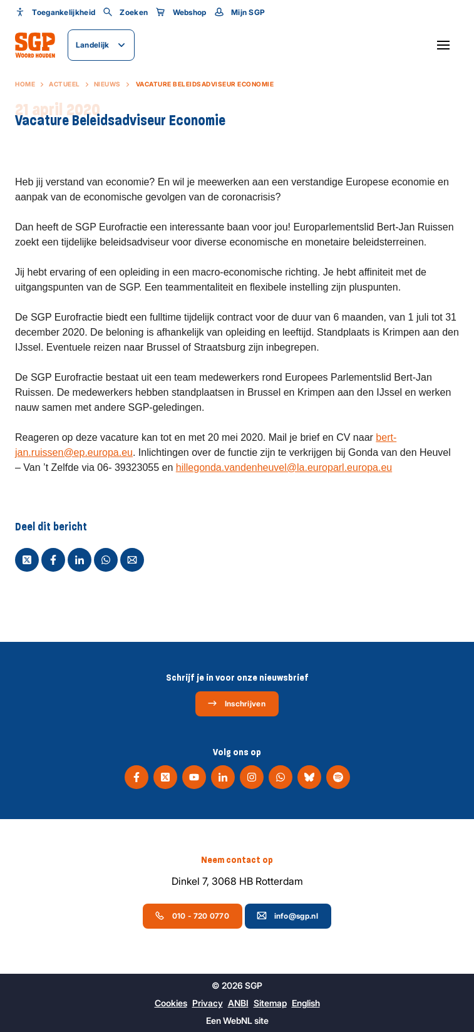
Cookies (171, 1003)
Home (25, 84)
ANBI (238, 1003)
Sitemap (270, 1003)
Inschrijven (236, 703)
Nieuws (107, 84)
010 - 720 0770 (192, 916)
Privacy (207, 1003)
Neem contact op (237, 859)
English (306, 1003)
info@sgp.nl (287, 916)
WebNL (237, 1020)
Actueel (64, 84)
